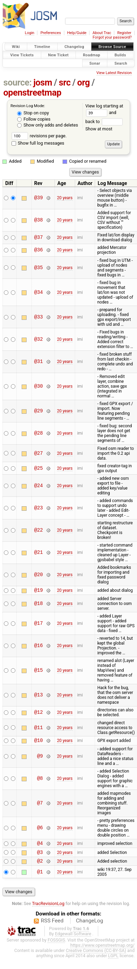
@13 (38, 696)
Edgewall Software (73, 939)
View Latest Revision (114, 73)
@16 (38, 647)
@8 (40, 780)
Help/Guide (76, 33)
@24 (38, 485)
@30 (38, 386)
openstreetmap (32, 93)
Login (29, 33)
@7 (40, 805)
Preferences (51, 33)
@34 (38, 292)
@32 (38, 339)
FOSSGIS (56, 945)
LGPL (113, 960)
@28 (38, 433)
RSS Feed (52, 926)
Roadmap (91, 55)
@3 (40, 856)
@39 (38, 198)
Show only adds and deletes (47, 125)
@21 (38, 552)
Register (124, 33)
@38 (38, 220)
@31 (38, 361)
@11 (38, 728)
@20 (38, 575)
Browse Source (112, 47)
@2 (40, 866)
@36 (38, 250)
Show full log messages (38, 143)
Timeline (42, 47)
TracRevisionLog (48, 908)
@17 (38, 624)
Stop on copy (33, 112)
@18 (38, 604)
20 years (65, 197)
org (83, 83)
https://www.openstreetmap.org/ (102, 950)
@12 (38, 713)
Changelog (74, 47)
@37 (38, 237)
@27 (38, 453)
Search (120, 63)
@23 (38, 507)
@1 (40, 877)
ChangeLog (89, 926)
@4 (40, 846)
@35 (38, 267)
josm (42, 83)
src (65, 83)
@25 (38, 468)
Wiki (16, 47)
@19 (38, 591)
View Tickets (22, 55)
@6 (40, 830)
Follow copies (33, 119)
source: (17, 83)
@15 (38, 671)
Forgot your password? (112, 37)
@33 (38, 317)
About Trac (102, 33)
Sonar (94, 63)
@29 (38, 411)
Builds (120, 55)
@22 (38, 530)
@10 (38, 742)
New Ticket (58, 55)
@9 (40, 758)
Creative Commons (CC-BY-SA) (96, 955)
